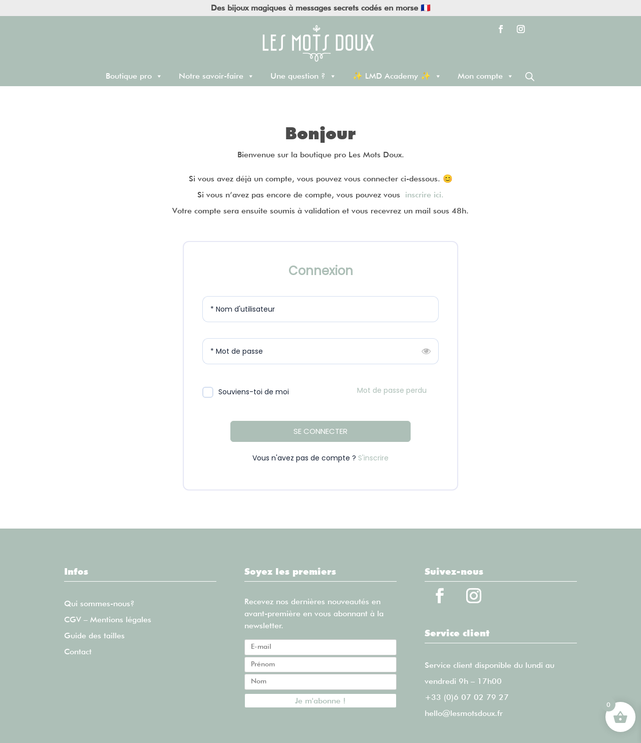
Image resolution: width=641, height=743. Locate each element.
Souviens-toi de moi (253, 392)
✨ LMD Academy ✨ (397, 76)
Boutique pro (134, 76)
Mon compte (486, 76)
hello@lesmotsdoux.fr (464, 713)
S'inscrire (373, 458)
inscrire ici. (424, 194)
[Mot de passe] (320, 351)
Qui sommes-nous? (99, 603)
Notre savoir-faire (216, 76)
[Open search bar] (530, 76)
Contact (78, 651)
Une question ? (303, 76)
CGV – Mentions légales (107, 619)
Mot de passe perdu (392, 390)
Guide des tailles (94, 635)
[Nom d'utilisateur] (320, 309)
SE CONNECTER (320, 431)
